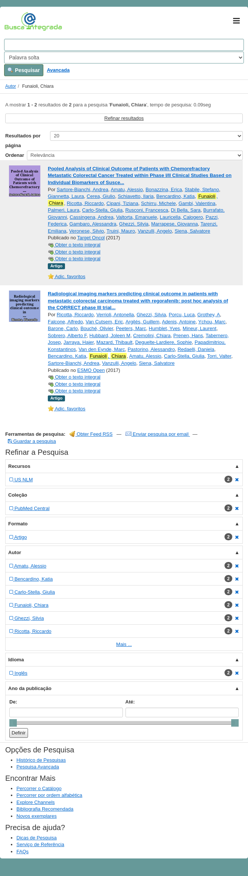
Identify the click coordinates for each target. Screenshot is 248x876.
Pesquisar (23, 70)
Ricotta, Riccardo (85, 203)
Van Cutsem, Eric (104, 321)
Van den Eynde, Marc (101, 349)
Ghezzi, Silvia (134, 224)
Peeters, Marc (131, 328)
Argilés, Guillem (142, 321)
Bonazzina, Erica (164, 189)
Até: (130, 702)
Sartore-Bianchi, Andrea (82, 189)
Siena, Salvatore (192, 231)
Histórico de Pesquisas (41, 760)
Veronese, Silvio (86, 231)
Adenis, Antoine (178, 321)
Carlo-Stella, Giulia (102, 210)
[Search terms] (124, 45)
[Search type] (124, 57)
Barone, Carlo (63, 328)
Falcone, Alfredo (65, 321)
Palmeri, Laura (64, 210)
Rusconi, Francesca (146, 210)
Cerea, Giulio (101, 196)
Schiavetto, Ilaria (136, 196)
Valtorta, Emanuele (136, 217)
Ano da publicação (30, 688)
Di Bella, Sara (186, 210)
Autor (10, 86)
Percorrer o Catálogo (39, 788)
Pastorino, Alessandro (151, 349)
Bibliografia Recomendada (44, 809)
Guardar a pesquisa (32, 441)
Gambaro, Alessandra (93, 224)
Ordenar (14, 155)
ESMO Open (91, 370)
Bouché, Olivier (96, 328)
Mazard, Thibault (114, 342)
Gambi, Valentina (197, 203)
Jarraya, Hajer (78, 342)
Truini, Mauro (120, 231)
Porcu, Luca (182, 314)
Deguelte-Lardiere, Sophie (163, 342)
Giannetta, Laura (66, 196)
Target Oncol (91, 237)
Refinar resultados (124, 118)
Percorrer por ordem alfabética (49, 795)
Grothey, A (208, 314)
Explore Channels (35, 802)
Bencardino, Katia (175, 196)
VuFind (16, 21)
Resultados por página (23, 140)
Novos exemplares (36, 816)
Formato (18, 523)
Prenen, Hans (188, 335)
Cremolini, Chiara (151, 335)
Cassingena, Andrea (92, 217)
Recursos (19, 466)
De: (13, 702)
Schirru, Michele (158, 203)
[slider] (13, 723)
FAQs (22, 851)
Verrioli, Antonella (115, 314)
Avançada (58, 70)
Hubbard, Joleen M (109, 335)
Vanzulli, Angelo (155, 231)
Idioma (16, 659)
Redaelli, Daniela (195, 349)
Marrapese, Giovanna (174, 224)
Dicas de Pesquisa (36, 838)
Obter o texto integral (74, 245)
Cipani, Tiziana (122, 203)
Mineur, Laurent (199, 328)
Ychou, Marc (212, 321)
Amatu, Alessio (127, 189)
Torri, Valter (219, 356)
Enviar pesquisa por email (157, 434)
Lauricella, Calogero (181, 217)
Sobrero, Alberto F (67, 335)
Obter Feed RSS (91, 434)
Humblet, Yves (164, 328)
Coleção (17, 495)
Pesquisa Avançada (37, 767)
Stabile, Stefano (202, 189)
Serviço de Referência (40, 844)
